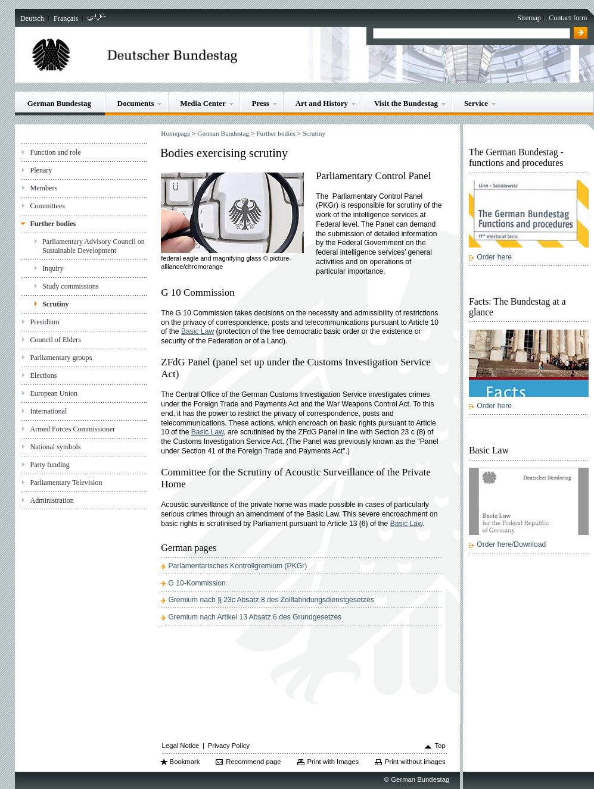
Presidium (44, 322)
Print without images (415, 761)
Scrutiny (55, 304)
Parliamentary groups (61, 357)
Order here (494, 257)
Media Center (202, 103)
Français (66, 18)
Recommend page (253, 761)
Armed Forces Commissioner (72, 429)
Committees (47, 206)
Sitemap (529, 18)
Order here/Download (511, 544)
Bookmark (185, 761)
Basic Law (197, 331)
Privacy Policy (229, 745)
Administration (51, 500)
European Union (53, 393)
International (48, 411)
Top (439, 745)
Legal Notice (181, 745)
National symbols (55, 447)
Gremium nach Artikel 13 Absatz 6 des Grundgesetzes (254, 617)
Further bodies (53, 224)
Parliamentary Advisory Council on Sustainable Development (93, 246)
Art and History (322, 103)
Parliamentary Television (66, 482)
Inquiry (53, 268)
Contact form (568, 18)
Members (43, 188)
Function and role (55, 152)
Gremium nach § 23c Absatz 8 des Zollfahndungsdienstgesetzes (271, 600)
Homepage (175, 133)
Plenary (41, 170)
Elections (43, 375)
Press (260, 103)
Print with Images (333, 761)
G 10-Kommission (196, 583)
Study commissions (70, 286)
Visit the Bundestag (406, 103)
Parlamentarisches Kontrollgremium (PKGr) (237, 566)
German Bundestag (59, 103)
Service (476, 103)
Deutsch (32, 18)
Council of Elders (55, 340)
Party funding (49, 465)
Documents (135, 103)
